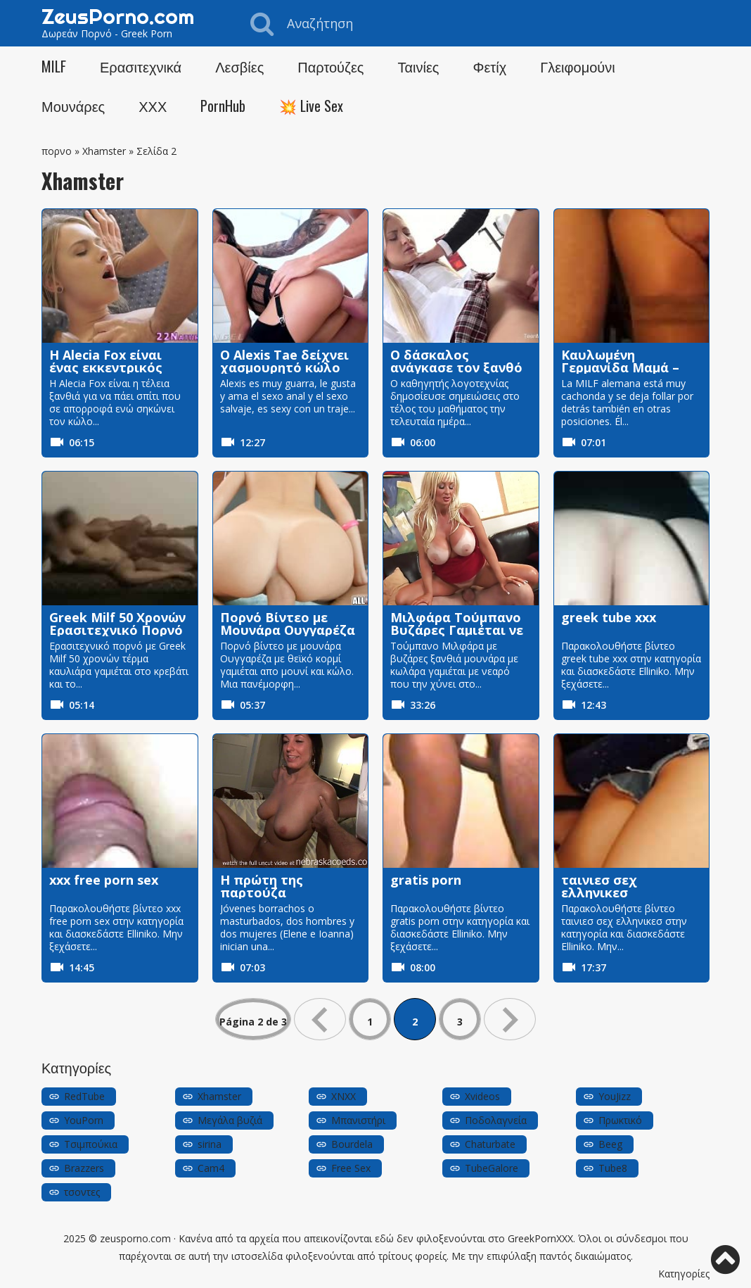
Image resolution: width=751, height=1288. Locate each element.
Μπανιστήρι (358, 1120)
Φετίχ (489, 66)
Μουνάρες (73, 105)
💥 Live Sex (311, 105)
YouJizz (614, 1096)
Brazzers (84, 1168)
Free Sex (351, 1168)
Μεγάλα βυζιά (230, 1120)
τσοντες (82, 1192)
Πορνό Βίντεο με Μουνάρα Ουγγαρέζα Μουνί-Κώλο (287, 630)
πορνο (56, 151)
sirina (210, 1144)
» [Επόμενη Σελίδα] (510, 1019)
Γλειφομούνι (577, 66)
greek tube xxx (608, 617)
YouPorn (83, 1120)
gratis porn (425, 879)
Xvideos (482, 1096)
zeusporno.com (135, 1238)
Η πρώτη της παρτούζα (261, 886)
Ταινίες (418, 66)
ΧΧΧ (153, 105)
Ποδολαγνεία (496, 1120)
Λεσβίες (239, 66)
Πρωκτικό (620, 1120)
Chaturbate (490, 1144)
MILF (53, 66)
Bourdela (352, 1144)
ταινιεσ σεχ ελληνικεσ (599, 886)
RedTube (84, 1096)
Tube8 (612, 1168)
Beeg (610, 1144)
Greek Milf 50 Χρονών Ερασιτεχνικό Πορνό (117, 623)
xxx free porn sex (103, 879)
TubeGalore (491, 1168)
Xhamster (104, 151)
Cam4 (211, 1168)
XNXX (343, 1096)
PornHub (222, 105)
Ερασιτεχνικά (140, 66)
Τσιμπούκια (90, 1144)
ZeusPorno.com (117, 16)
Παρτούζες (330, 66)
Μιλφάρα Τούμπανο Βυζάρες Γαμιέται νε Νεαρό (456, 630)
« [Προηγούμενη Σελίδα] (320, 1019)
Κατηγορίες (684, 1273)
